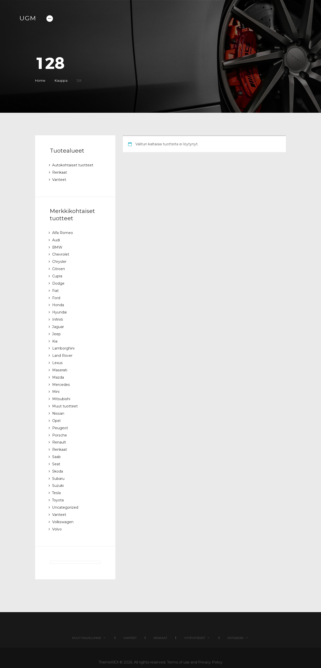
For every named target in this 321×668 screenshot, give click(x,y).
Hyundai (59, 309)
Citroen (58, 267)
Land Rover (62, 351)
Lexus (57, 358)
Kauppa (61, 80)
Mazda (58, 372)
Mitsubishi (61, 393)
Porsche (59, 428)
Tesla (56, 484)
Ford (56, 295)
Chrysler (59, 260)
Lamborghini (63, 344)
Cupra (57, 274)
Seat (56, 456)
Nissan (58, 407)
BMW (57, 246)
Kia (54, 337)
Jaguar (58, 323)
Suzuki (58, 477)
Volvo (57, 519)
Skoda (57, 463)
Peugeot (60, 421)
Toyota (58, 491)
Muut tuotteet (65, 400)
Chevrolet (60, 253)
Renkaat (59, 172)
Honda (58, 302)
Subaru (58, 470)
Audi (56, 239)
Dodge (58, 281)
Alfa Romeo (62, 232)
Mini (55, 386)
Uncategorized (65, 498)
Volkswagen (62, 512)
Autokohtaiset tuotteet (72, 165)
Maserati (59, 365)
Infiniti (57, 316)
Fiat (55, 288)
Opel (56, 414)
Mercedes (61, 379)
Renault (59, 435)
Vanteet (59, 179)
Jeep (56, 330)
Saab (56, 449)
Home (40, 80)
